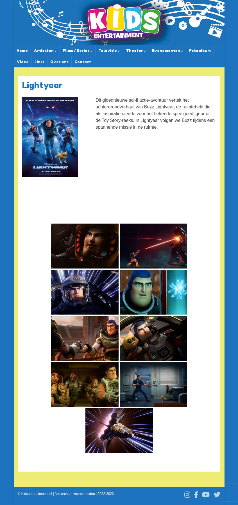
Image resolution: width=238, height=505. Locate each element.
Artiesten (45, 50)
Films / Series (77, 50)
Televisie (109, 50)
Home (22, 50)
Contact (82, 62)
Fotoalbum (200, 50)
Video (23, 62)
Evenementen (167, 50)
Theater (136, 50)
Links (39, 62)
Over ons (59, 62)
